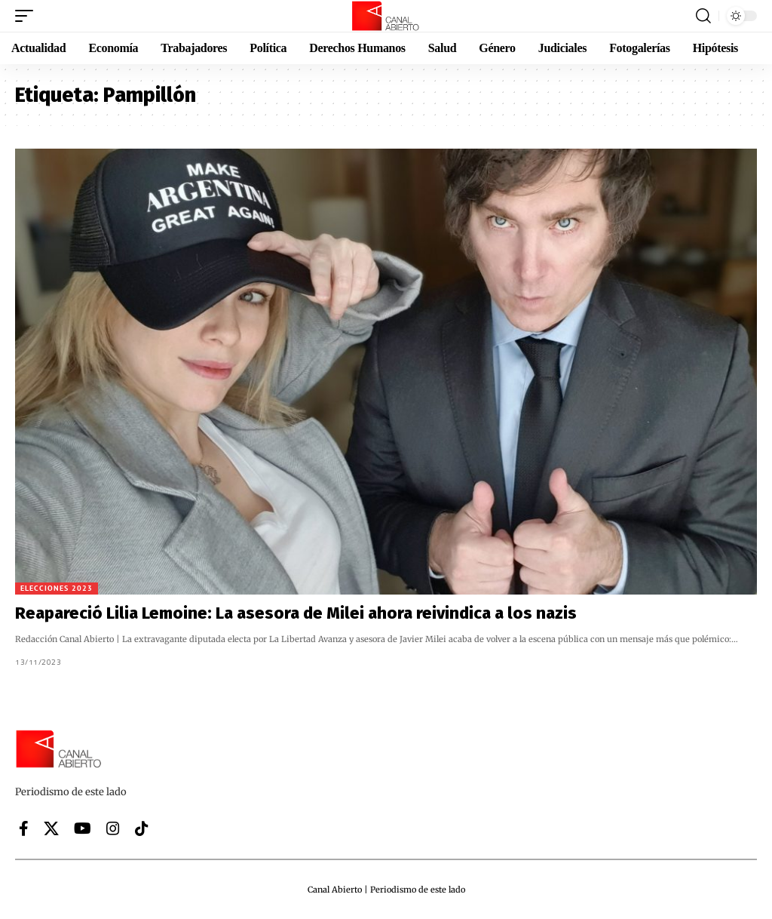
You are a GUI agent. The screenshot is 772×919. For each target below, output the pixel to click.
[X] (51, 828)
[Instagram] (113, 828)
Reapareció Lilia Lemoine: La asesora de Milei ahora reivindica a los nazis (296, 613)
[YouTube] (82, 828)
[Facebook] (23, 828)
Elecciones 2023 (56, 588)
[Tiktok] (141, 828)
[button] (28, 16)
